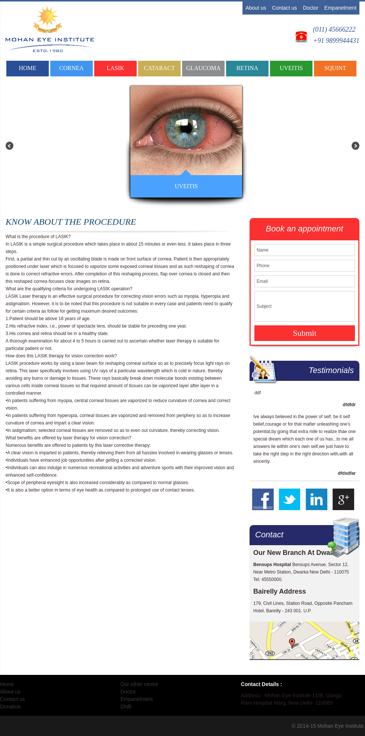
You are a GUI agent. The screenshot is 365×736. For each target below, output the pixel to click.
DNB (125, 707)
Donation (10, 707)
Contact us (284, 8)
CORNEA (71, 68)
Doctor (310, 8)
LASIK (115, 68)
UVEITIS (291, 68)
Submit (305, 333)
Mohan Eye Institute (340, 726)
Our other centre (139, 684)
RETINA (247, 68)
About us (255, 8)
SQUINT (335, 68)
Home (27, 68)
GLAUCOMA (203, 68)
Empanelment (340, 8)
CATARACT (159, 68)
